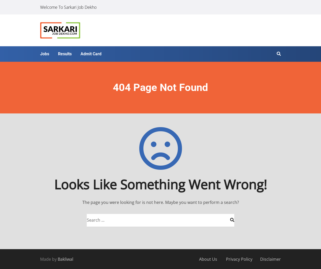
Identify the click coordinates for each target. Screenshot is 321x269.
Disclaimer (270, 259)
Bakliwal (65, 259)
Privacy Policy (239, 259)
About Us (208, 259)
